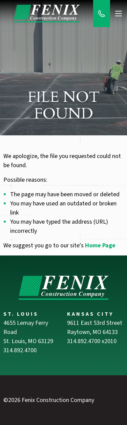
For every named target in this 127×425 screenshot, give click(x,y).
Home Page (100, 245)
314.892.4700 (20, 350)
